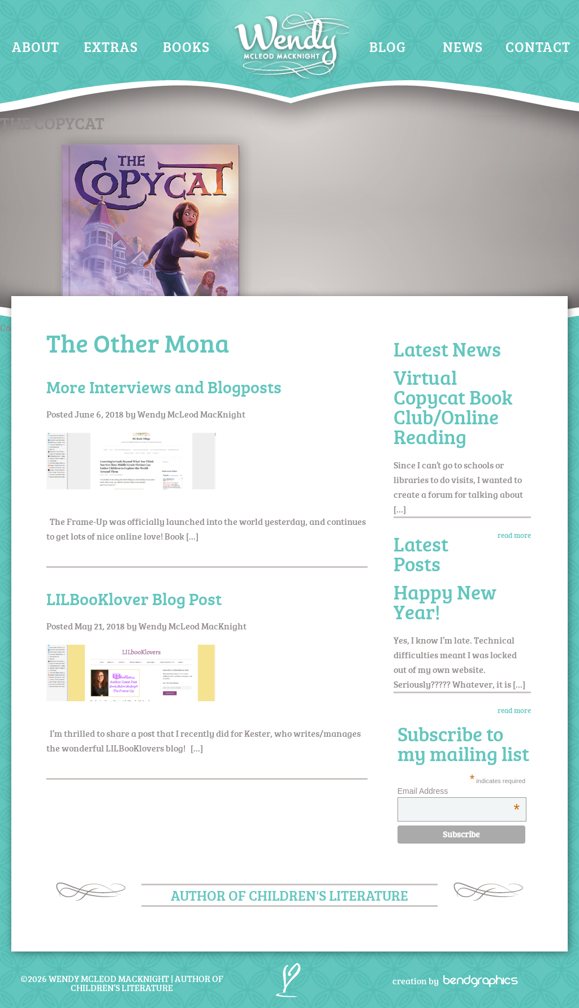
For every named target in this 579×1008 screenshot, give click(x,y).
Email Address (458, 791)
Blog (387, 47)
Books (186, 47)
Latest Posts (421, 553)
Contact (538, 47)
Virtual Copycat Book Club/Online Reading (453, 406)
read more (514, 535)
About (35, 47)
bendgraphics (477, 980)
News (463, 47)
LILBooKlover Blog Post (134, 598)
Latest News (447, 349)
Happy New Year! (445, 601)
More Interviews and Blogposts (164, 386)
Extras (111, 47)
